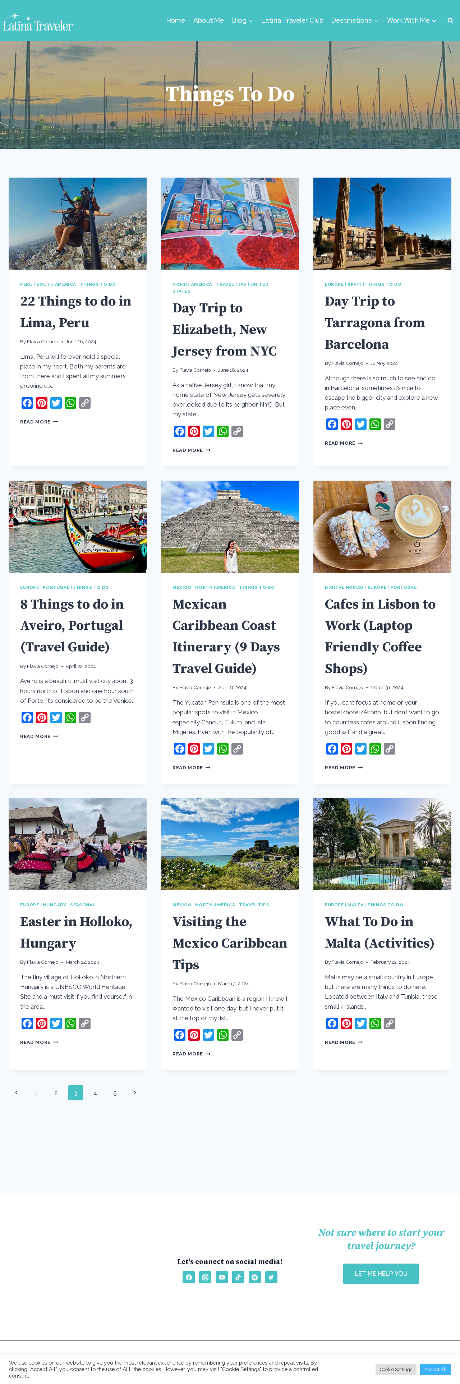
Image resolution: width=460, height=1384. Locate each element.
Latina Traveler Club (292, 20)
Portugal (56, 608)
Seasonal (82, 947)
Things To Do (98, 284)
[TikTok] (238, 1277)
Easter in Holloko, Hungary (53, 986)
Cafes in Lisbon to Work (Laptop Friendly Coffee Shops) (382, 668)
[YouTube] (222, 1277)
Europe (334, 284)
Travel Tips (231, 284)
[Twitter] (271, 1277)
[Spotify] (255, 1277)
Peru (26, 284)
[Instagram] (205, 1277)
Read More (39, 422)
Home (175, 20)
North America (192, 284)
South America (56, 284)
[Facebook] (189, 1277)
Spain (355, 284)
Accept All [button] (435, 1369)
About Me (208, 20)
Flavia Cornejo (43, 341)
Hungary (54, 947)
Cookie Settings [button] (396, 1369)
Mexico (182, 608)
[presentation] (78, 224)
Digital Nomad (344, 608)
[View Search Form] (450, 20)
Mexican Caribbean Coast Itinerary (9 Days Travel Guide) (229, 668)
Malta (355, 947)
